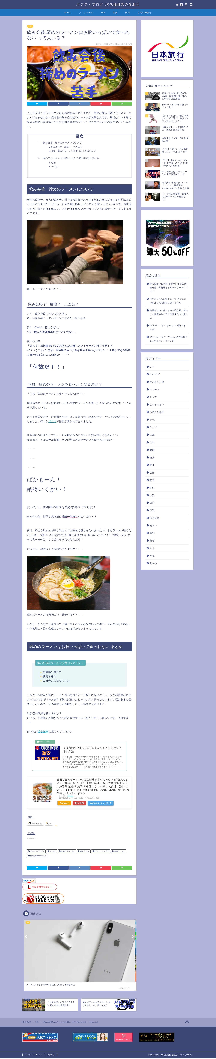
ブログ (52, 421)
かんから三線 (157, 382)
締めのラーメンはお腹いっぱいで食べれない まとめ (71, 158)
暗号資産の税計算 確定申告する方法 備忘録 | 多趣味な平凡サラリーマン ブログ (169, 288)
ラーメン (52, 852)
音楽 (115, 12)
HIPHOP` (155, 374)
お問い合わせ (144, 12)
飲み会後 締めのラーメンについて (62, 142)
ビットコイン (157, 404)
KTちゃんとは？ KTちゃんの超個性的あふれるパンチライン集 (169, 339)
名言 (152, 472)
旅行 (127, 12)
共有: (53, 162)
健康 (152, 450)
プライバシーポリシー (34, 1055)
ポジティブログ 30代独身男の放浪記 (108, 4)
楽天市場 (81, 803)
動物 (152, 465)
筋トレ (153, 525)
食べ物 (153, 563)
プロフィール (86, 12)
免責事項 (51, 1055)
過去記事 (43, 731)
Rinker (70, 797)
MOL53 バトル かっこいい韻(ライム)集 (168, 327)
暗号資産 (154, 518)
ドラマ (153, 397)
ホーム (67, 12)
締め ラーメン (84, 852)
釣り (152, 548)
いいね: (54, 166)
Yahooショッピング (104, 803)
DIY (103, 12)
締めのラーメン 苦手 (101, 852)
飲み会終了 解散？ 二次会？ (66, 147)
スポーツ (154, 389)
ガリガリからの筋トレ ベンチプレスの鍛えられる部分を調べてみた (168, 301)
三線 (152, 434)
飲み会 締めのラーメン (38, 856)
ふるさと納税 (157, 412)
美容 (152, 540)
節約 (152, 533)
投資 (152, 495)
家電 (152, 480)
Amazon (65, 803)
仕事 (152, 442)
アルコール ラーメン (37, 852)
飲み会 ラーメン (119, 852)
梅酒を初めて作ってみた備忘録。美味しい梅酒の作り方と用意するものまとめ (169, 314)
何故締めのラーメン (68, 852)
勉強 (152, 457)
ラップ (153, 427)
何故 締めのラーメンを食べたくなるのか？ (73, 151)
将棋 (152, 487)
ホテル (153, 419)
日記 (30, 26)
